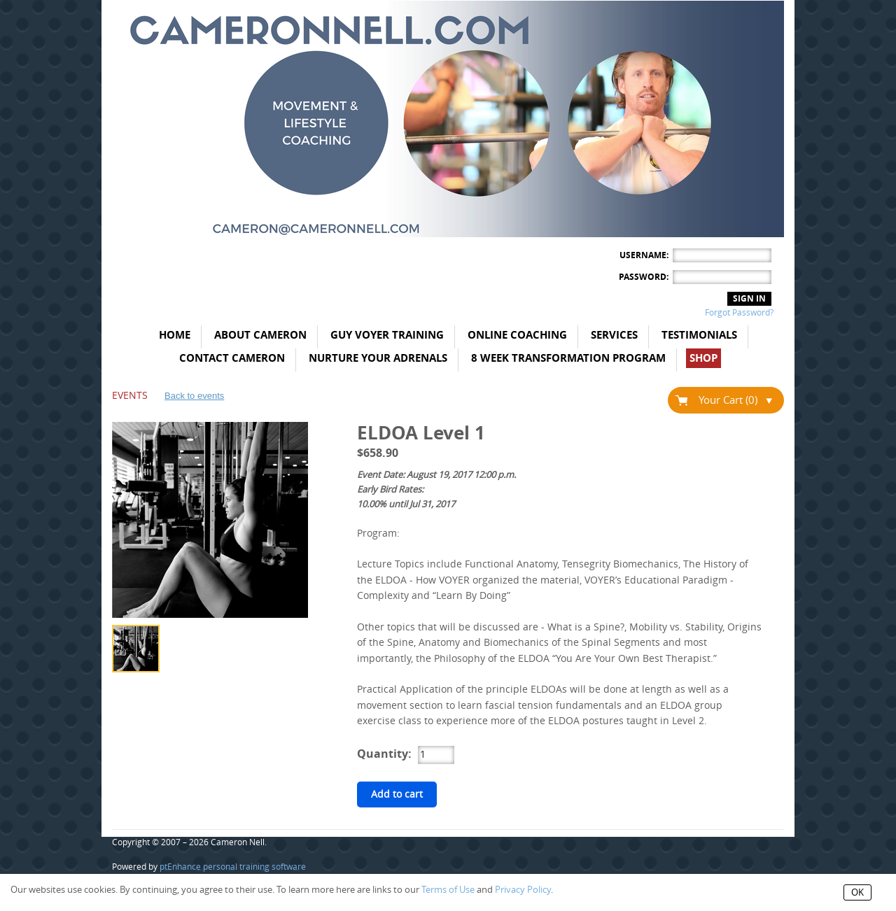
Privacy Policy (523, 889)
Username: (644, 255)
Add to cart (397, 794)
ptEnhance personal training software (233, 867)
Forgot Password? (739, 313)
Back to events (194, 395)
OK (857, 892)
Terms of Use (448, 889)
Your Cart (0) (735, 400)
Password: (643, 277)
